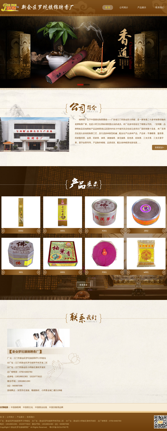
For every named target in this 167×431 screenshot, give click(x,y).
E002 (20, 214)
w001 (146, 255)
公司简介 (123, 7)
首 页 (107, 7)
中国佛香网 (16, 407)
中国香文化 (28, 407)
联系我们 (159, 7)
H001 (62, 255)
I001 (20, 255)
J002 (146, 214)
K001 (104, 214)
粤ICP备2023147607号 (59, 427)
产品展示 (141, 7)
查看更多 (83, 285)
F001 (104, 255)
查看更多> (159, 147)
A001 (62, 214)
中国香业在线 (41, 407)
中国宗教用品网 (56, 407)
